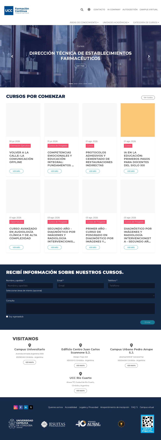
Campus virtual (147, 407)
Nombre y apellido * (15, 280)
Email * (60, 280)
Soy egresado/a (16, 316)
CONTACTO (99, 9)
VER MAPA (29, 362)
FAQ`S (134, 407)
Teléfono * (112, 280)
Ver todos (148, 97)
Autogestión (130, 9)
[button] (84, 22)
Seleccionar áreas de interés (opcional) (24, 290)
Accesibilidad (71, 407)
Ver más (16, 171)
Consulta (10, 300)
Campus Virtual (149, 9)
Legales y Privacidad (88, 407)
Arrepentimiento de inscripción (114, 407)
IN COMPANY (113, 9)
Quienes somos (55, 407)
